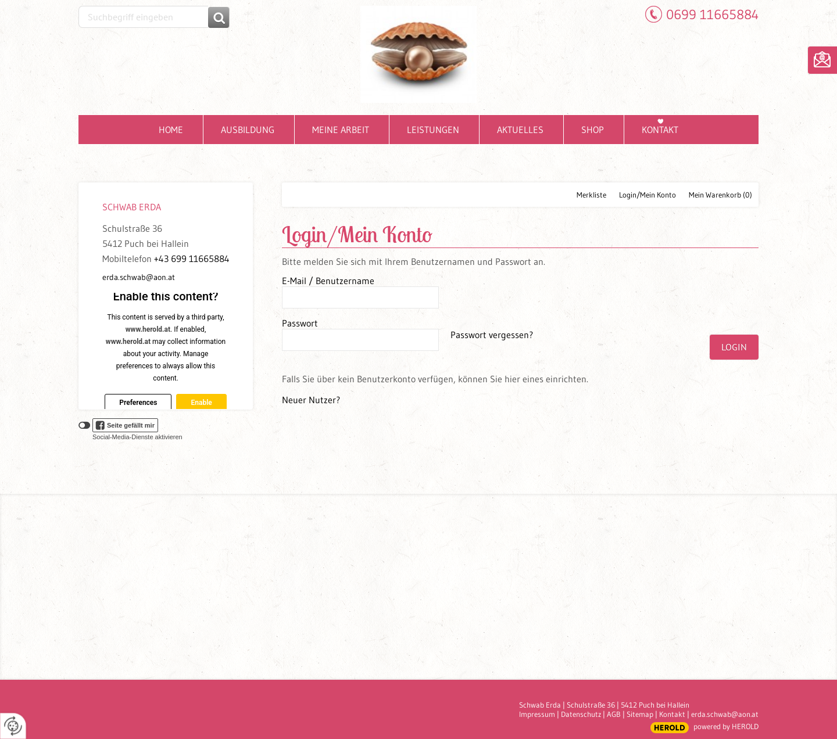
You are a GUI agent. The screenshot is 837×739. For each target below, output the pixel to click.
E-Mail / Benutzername (328, 280)
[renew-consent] (13, 726)
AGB (614, 714)
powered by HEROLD (726, 726)
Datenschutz (581, 714)
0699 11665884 (712, 14)
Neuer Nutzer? (311, 400)
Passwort (300, 323)
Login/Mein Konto (647, 194)
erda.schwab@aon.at (138, 277)
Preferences (138, 403)
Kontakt (672, 714)
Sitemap (640, 714)
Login (734, 347)
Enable (201, 403)
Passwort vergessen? (491, 334)
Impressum (537, 714)
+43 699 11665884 (192, 258)
